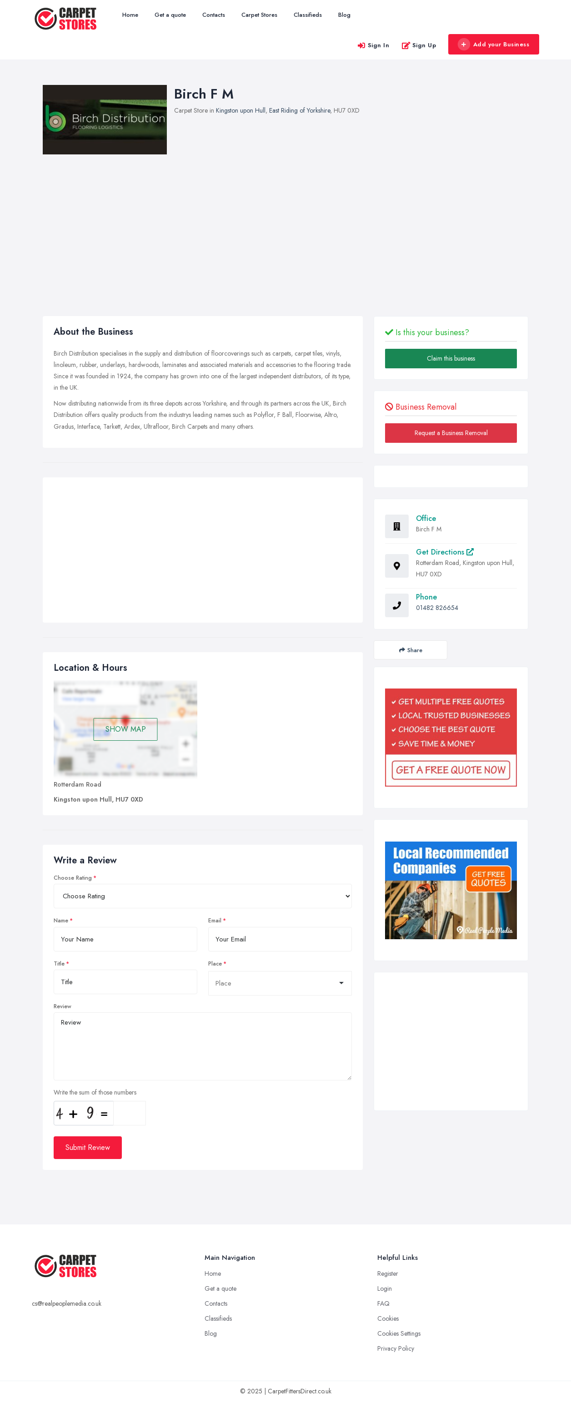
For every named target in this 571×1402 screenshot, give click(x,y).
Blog (344, 14)
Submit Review (87, 1147)
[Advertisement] (203, 552)
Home (130, 14)
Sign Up (419, 45)
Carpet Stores (259, 14)
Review (62, 1006)
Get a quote (170, 14)
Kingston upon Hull (240, 110)
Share (410, 650)
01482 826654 (437, 607)
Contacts (213, 14)
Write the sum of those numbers (95, 1092)
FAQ (383, 1303)
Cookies (388, 1318)
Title (59, 964)
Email (214, 921)
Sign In (373, 45)
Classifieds (308, 14)
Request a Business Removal (451, 432)
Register (387, 1273)
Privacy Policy (395, 1348)
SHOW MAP (125, 729)
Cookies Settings (399, 1333)
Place (215, 964)
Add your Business (493, 44)
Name (61, 921)
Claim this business (451, 358)
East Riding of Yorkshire (299, 110)
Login (384, 1288)
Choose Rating (73, 878)
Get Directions (445, 552)
